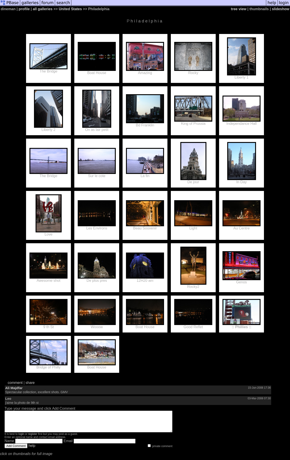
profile (24, 9)
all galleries (42, 9)
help (32, 450)
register (32, 438)
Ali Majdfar (14, 388)
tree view (238, 9)
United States (70, 9)
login (21, 438)
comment (15, 383)
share (30, 383)
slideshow (280, 9)
